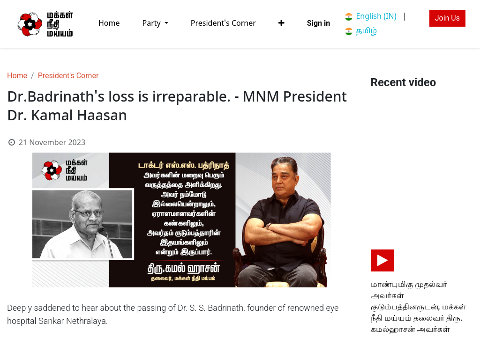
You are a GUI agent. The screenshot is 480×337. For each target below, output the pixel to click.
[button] (281, 23)
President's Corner (68, 75)
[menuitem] (109, 23)
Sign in (318, 23)
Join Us (447, 18)
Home (17, 75)
